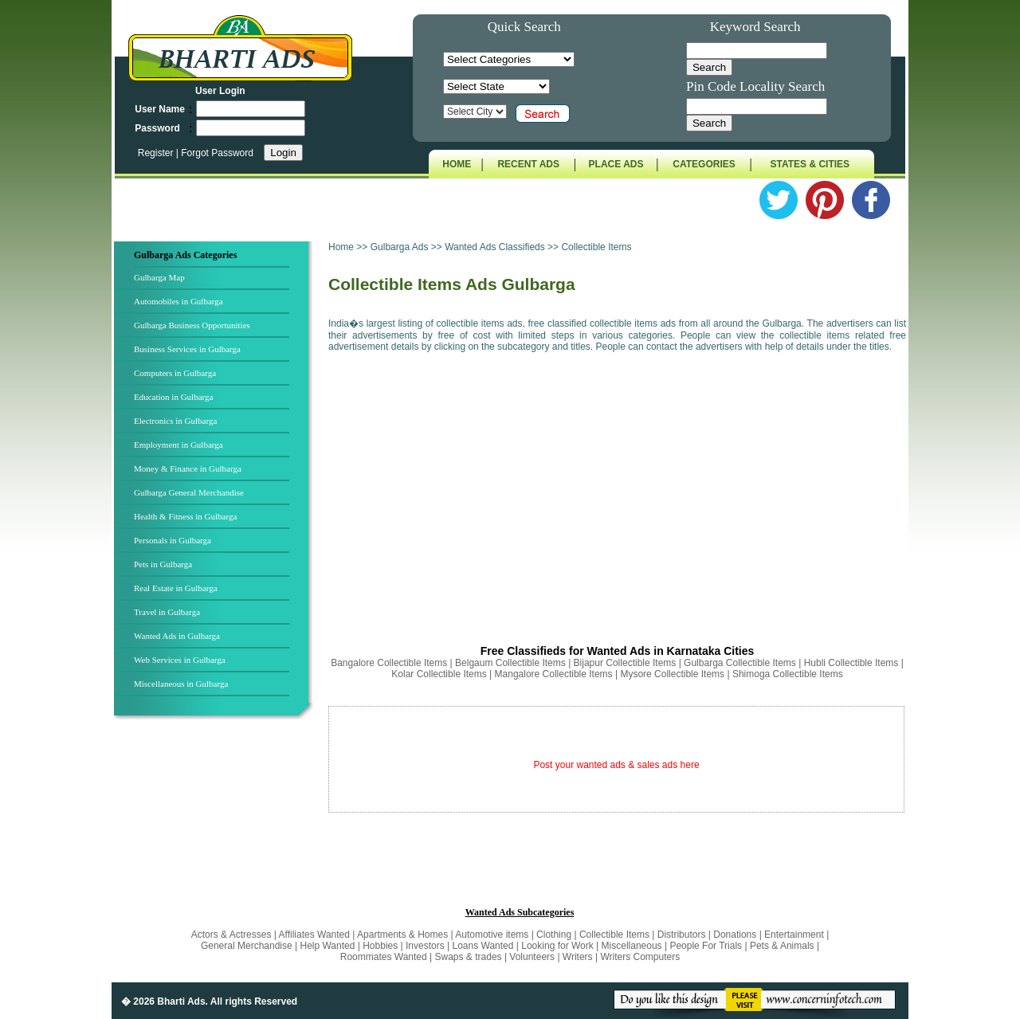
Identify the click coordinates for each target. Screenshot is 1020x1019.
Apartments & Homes (403, 934)
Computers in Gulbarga (175, 373)
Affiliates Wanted (314, 934)
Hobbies (380, 945)
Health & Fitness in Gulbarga (185, 516)
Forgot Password (217, 153)
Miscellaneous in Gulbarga (181, 683)
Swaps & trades (469, 956)
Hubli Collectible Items (851, 662)
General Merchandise (246, 945)
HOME (456, 164)
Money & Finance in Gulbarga (187, 468)
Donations (734, 934)
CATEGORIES (704, 164)
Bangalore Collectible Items (389, 662)
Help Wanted (327, 945)
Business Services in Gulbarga (187, 349)
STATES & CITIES (810, 164)
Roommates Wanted (383, 956)
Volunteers (533, 956)
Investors (425, 945)
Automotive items (491, 934)
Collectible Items (614, 934)
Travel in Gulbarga (167, 612)
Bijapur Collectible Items (625, 662)
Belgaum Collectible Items (510, 662)
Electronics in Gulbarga (175, 420)
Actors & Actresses (232, 934)
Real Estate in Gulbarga (176, 588)
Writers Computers (640, 956)
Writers (578, 956)
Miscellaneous (632, 945)
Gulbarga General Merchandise (189, 492)
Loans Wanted (483, 945)
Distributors (681, 934)
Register (157, 153)
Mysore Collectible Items (672, 674)
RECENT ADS (528, 164)
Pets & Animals (782, 945)
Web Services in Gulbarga (180, 659)
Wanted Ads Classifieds (495, 247)
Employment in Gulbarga (178, 444)
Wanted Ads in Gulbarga (177, 636)
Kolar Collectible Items (438, 674)
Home (341, 247)
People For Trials (705, 945)
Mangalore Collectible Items (554, 674)
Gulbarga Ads (401, 247)
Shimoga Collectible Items (787, 674)
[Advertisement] (617, 494)
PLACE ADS (616, 164)
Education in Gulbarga (173, 397)
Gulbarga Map (159, 277)
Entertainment (795, 934)
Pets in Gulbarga (163, 564)
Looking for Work (557, 945)
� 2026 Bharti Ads (163, 1001)
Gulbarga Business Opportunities (192, 325)
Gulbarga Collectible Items (740, 662)
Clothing (553, 934)
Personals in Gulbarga (172, 540)
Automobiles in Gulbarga (178, 301)
